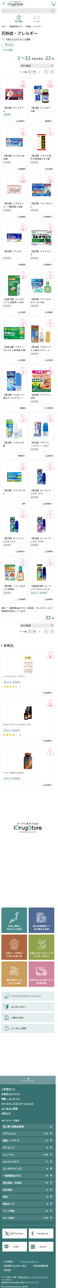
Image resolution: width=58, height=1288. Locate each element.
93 (47, 1147)
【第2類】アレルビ (12, 251)
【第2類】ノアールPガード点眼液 (14, 587)
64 (47, 1168)
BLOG (42, 1246)
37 (47, 1161)
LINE (16, 1246)
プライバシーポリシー (29, 1261)
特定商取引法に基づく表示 (15, 1265)
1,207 (46, 1133)
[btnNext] (52, 72)
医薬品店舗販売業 (40, 1265)
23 (47, 1190)
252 (46, 1140)
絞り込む (9, 44)
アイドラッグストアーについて (17, 1103)
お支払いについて (10, 1093)
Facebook (42, 1233)
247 (46, 1175)
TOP (3, 26)
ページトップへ (27, 1080)
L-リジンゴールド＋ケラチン (14, 676)
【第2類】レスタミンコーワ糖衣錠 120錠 (13, 205)
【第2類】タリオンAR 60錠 (14, 157)
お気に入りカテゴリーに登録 (18, 39)
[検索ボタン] (53, 11)
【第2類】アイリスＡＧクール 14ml (40, 301)
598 (46, 1182)
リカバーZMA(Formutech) (13, 773)
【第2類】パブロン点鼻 (13, 444)
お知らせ (6, 1113)
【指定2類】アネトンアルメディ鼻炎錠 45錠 (14, 348)
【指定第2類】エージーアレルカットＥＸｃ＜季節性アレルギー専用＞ (41, 587)
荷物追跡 (7, 1270)
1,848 (46, 1218)
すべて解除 (8, 49)
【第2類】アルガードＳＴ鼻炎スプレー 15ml (41, 348)
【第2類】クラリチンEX (14, 492)
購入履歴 (18, 20)
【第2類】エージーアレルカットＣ (40, 492)
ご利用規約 (8, 1261)
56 (47, 1196)
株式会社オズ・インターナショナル (33, 1277)
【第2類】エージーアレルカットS (13, 540)
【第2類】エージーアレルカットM (40, 540)
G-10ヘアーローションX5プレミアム (17, 724)
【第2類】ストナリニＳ (40, 253)
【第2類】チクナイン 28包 (40, 396)
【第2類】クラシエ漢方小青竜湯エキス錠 (40, 157)
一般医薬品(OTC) (15, 26)
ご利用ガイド (8, 1089)
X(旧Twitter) (16, 1233)
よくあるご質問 (9, 1108)
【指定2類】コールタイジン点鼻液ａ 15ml (13, 301)
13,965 (45, 1154)
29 (47, 1204)
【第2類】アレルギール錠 (40, 109)
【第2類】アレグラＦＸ (13, 109)
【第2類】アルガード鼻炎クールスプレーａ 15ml (14, 396)
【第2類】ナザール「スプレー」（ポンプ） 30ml (39, 444)
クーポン (37, 20)
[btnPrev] (46, 72)
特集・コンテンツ (10, 1098)
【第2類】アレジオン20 (41, 205)
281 (46, 1211)
